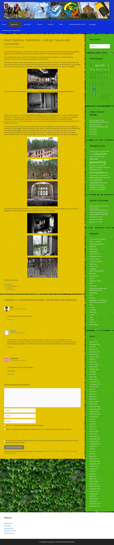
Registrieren (8, 523)
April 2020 (93, 374)
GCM (91, 283)
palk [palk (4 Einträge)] (105, 178)
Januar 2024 (93, 349)
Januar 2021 (93, 367)
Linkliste (92, 298)
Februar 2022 (94, 357)
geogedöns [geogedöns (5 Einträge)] (99, 167)
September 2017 (95, 444)
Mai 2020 (93, 372)
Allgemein (16, 24)
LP (17, 286)
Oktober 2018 (94, 411)
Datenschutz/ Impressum (13, 30)
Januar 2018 (93, 434)
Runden (92, 307)
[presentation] (19, 436)
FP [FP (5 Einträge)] (97, 156)
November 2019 (95, 384)
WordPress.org (9, 533)
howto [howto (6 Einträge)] (106, 173)
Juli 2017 (92, 449)
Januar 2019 (93, 404)
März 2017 (93, 456)
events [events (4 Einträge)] (91, 156)
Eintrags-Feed (8, 528)
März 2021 (93, 362)
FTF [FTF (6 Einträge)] (99, 156)
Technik (92, 315)
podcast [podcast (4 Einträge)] (92, 180)
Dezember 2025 (95, 344)
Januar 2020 (93, 379)
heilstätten (13, 286)
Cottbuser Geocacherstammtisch (97, 270)
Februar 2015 (94, 499)
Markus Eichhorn (95, 206)
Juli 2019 (92, 389)
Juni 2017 (93, 451)
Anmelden (7, 526)
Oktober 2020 (94, 369)
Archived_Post (94, 254)
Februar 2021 (94, 364)
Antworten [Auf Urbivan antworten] (10, 347)
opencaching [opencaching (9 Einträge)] (94, 177)
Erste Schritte (94, 276)
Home (4, 24)
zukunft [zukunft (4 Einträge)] (103, 189)
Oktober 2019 (94, 387)
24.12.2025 (93, 129)
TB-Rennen (93, 312)
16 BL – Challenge (95, 242)
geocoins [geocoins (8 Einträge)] (93, 167)
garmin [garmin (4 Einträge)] (103, 156)
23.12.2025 (93, 132)
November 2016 (95, 464)
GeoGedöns (93, 293)
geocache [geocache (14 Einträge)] (94, 159)
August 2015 (94, 494)
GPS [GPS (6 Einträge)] (100, 170)
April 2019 (93, 397)
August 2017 (94, 446)
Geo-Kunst (93, 286)
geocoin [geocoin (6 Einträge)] (103, 165)
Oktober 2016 (94, 466)
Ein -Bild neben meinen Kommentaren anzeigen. (25, 425)
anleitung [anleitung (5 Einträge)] (92, 151)
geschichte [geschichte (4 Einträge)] (107, 167)
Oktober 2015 (94, 491)
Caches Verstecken (96, 261)
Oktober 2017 (94, 441)
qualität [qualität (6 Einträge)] (105, 183)
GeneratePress (69, 542)
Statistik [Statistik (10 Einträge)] (93, 187)
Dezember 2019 (95, 382)
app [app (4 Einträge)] (97, 151)
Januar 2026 (93, 342)
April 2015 (93, 496)
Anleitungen (94, 252)
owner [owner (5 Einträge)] (102, 178)
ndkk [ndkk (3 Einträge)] (107, 175)
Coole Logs (93, 264)
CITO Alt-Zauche (10, 290)
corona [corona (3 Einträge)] (91, 154)
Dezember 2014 (95, 504)
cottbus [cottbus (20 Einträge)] (97, 153)
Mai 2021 (93, 359)
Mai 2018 (93, 424)
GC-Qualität (9, 288)
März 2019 (93, 399)
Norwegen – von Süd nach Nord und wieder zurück (98, 301)
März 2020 (93, 377)
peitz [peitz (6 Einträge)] (108, 178)
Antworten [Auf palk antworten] (10, 319)
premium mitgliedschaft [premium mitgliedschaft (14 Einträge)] (96, 181)
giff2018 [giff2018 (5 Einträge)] (96, 170)
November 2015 (95, 489)
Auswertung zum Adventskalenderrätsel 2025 (99, 126)
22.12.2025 (93, 134)
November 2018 (95, 409)
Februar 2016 (94, 481)
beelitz (8, 286)
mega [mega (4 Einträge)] (100, 175)
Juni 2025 (93, 347)
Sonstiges (94, 24)
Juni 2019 (93, 392)
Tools (63, 24)
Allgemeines (94, 249)
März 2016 (93, 479)
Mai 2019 (93, 394)
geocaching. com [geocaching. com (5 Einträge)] (95, 165)
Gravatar (11, 425)
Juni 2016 (93, 471)
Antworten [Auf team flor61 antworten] (10, 374)
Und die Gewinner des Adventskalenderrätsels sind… (99, 121)
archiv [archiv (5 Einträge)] (100, 151)
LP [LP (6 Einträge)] (98, 175)
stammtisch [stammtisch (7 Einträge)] (100, 185)
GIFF (91, 295)
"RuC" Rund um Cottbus (97, 239)
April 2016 (93, 476)
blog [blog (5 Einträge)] (104, 151)
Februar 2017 (94, 459)
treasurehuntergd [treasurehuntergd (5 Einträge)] (95, 189)
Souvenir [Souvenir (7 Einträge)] (93, 185)
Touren (41, 24)
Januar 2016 (93, 484)
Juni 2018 (93, 421)
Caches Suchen (95, 259)
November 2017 (95, 439)
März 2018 (93, 429)
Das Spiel (29, 24)
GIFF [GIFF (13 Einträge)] (91, 169)
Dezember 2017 (95, 436)
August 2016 (94, 469)
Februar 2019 (94, 402)
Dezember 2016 (95, 461)
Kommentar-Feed (10, 531)
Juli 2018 (92, 419)
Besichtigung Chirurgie (12, 121)
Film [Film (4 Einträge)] (95, 156)
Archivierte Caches (96, 256)
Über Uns (93, 322)
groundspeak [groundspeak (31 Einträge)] (97, 172)
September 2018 (95, 414)
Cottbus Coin (94, 266)
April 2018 (93, 426)
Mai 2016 (93, 474)
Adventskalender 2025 (77, 24)
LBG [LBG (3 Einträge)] (91, 175)
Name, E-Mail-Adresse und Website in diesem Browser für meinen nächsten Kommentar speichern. (39, 429)
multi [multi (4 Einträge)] (104, 175)
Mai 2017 (93, 454)
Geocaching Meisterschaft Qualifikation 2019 (98, 289)
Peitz (91, 305)
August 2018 (94, 416)
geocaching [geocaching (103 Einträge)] (98, 162)
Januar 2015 (93, 501)
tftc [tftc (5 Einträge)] (97, 187)
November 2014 (95, 506)
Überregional (94, 325)
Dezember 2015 (95, 486)
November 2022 (95, 352)
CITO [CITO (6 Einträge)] (107, 151)
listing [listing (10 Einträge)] (94, 175)
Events (52, 24)
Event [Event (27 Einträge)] (104, 153)
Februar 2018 (94, 431)
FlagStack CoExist (95, 281)
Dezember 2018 (95, 407)
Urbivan (13, 331)
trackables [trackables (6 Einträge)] (102, 187)
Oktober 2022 (94, 354)
